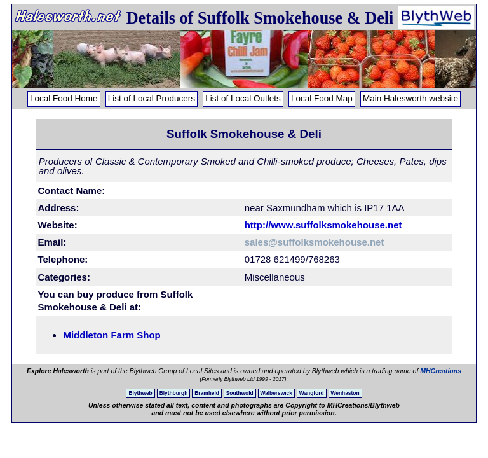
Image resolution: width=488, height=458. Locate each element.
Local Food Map (322, 98)
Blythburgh (173, 393)
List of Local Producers (151, 98)
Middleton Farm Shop (111, 335)
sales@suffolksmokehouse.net (314, 242)
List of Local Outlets (243, 98)
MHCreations (440, 371)
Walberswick (276, 393)
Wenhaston (345, 393)
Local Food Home (64, 98)
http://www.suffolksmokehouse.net (323, 224)
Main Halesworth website (410, 98)
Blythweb (140, 393)
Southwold (240, 393)
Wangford (311, 393)
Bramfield (206, 393)
